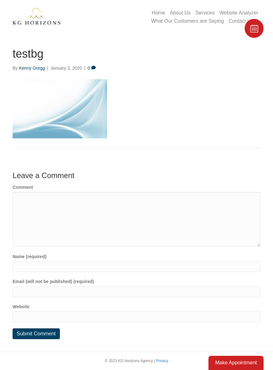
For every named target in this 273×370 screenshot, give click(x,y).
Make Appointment (236, 362)
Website (21, 306)
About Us (180, 12)
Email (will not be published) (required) (53, 281)
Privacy (162, 361)
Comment (23, 187)
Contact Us (241, 21)
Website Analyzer (238, 12)
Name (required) (29, 256)
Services (204, 12)
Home (158, 12)
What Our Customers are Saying (187, 21)
